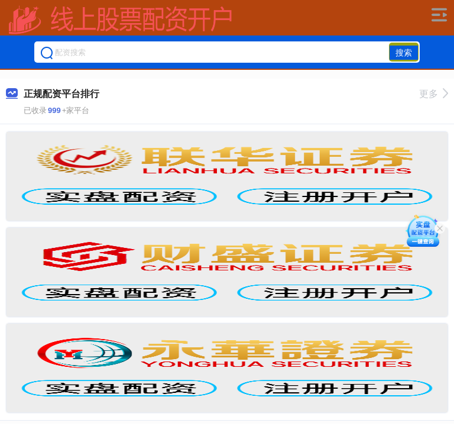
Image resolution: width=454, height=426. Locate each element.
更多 (433, 94)
